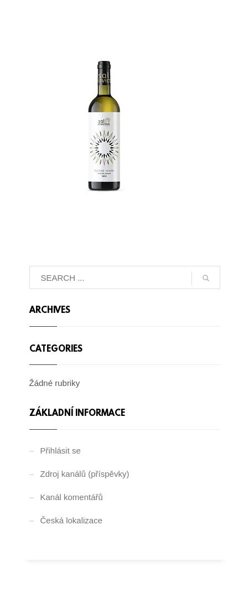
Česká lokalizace (71, 520)
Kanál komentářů (71, 497)
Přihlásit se (60, 450)
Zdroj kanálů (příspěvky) (84, 473)
